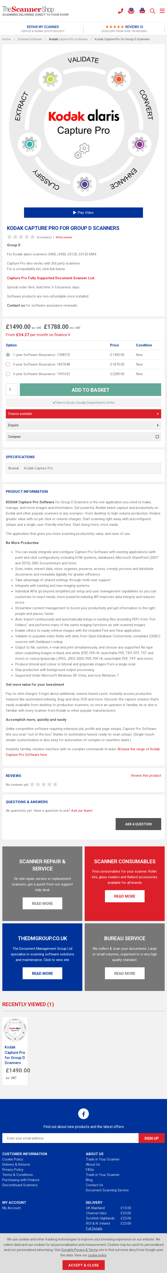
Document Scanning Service (107, 1190)
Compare (83, 436)
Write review (64, 237)
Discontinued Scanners (20, 1185)
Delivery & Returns (16, 1164)
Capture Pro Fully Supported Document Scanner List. (51, 278)
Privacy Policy (12, 1170)
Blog (89, 1180)
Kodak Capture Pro (38, 468)
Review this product (146, 775)
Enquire (83, 425)
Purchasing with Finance (20, 1180)
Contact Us (94, 1185)
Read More (42, 903)
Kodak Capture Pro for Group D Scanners (15, 1055)
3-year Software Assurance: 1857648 (41, 364)
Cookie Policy (12, 1159)
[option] (43, 29)
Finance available (83, 413)
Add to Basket (91, 390)
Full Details (94, 1228)
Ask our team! (82, 811)
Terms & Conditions (17, 1175)
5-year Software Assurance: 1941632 (41, 374)
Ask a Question (138, 824)
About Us (93, 1164)
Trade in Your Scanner (103, 1159)
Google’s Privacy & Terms (79, 1250)
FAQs (90, 1170)
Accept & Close (83, 1265)
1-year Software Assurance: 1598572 (41, 355)
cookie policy (97, 1255)
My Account (11, 1208)
